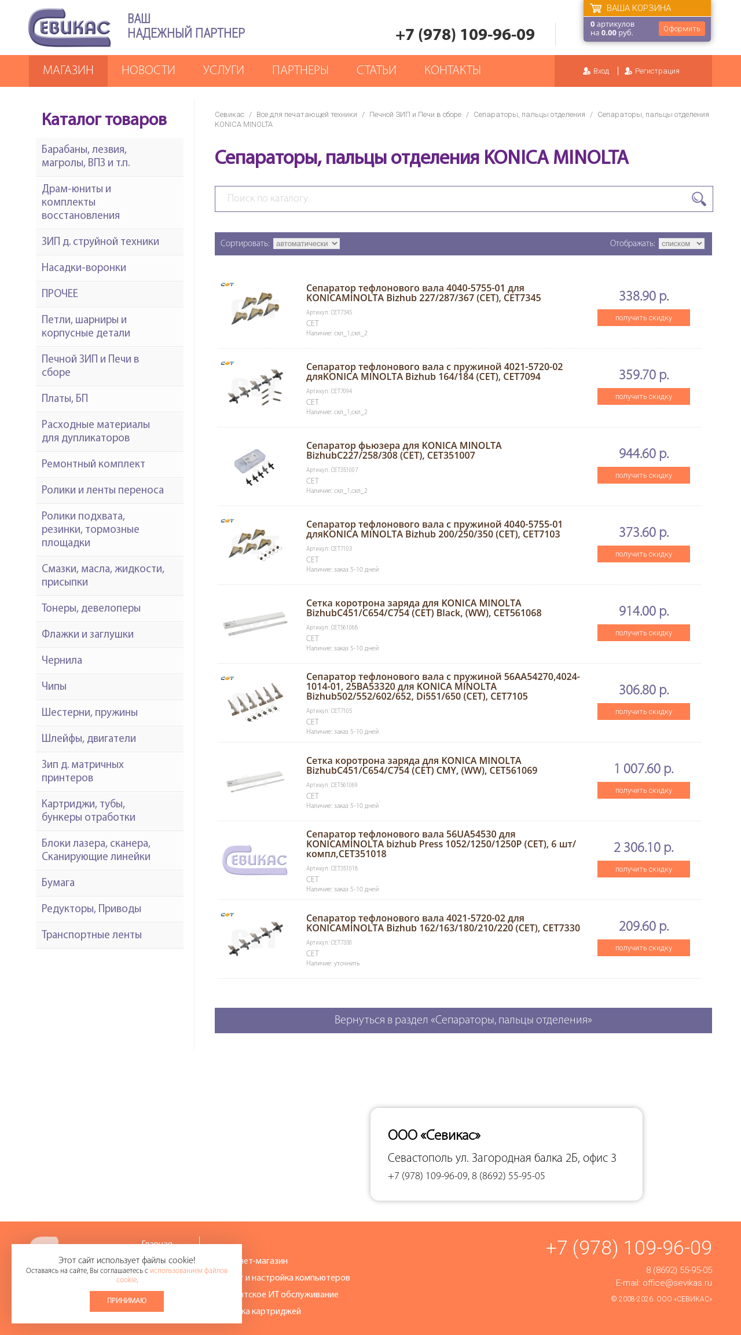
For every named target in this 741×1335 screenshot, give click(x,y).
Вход (601, 71)
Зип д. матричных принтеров (83, 772)
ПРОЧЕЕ (60, 294)
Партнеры (300, 71)
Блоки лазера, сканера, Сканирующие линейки (96, 851)
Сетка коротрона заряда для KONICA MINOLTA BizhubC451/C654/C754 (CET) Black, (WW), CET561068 (424, 608)
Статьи (377, 71)
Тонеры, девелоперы (91, 609)
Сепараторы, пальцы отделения (529, 114)
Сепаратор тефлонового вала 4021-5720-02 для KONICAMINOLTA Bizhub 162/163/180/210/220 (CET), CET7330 (443, 923)
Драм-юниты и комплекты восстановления (81, 203)
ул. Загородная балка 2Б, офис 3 (536, 1159)
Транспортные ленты (92, 935)
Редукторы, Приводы (91, 909)
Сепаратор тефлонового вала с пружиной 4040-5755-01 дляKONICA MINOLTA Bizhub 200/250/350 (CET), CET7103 (434, 529)
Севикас (229, 114)
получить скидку (643, 317)
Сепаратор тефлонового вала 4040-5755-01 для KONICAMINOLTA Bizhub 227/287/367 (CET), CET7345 (423, 292)
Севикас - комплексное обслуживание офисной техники (69, 27)
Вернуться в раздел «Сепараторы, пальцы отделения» (463, 1020)
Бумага (58, 883)
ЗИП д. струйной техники (100, 242)
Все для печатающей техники (306, 114)
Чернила (62, 661)
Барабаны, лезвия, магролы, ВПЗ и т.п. (86, 157)
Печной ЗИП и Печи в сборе (415, 114)
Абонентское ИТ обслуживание (276, 1295)
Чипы (54, 687)
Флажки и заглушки (88, 635)
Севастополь (420, 1159)
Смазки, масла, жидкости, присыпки (103, 576)
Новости (148, 71)
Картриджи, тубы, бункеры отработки (88, 811)
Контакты (452, 71)
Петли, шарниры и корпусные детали (86, 327)
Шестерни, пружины (90, 713)
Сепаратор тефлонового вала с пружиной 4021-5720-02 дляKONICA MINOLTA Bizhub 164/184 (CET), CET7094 (434, 371)
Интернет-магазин (251, 1261)
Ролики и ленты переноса (103, 490)
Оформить (681, 28)
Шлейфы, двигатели (89, 739)
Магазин (68, 71)
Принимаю (126, 1301)
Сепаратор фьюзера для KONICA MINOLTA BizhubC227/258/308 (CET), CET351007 (404, 450)
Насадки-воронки (84, 268)
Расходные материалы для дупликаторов (96, 432)
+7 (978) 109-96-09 (465, 35)
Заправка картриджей (257, 1311)
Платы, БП (65, 399)
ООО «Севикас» (684, 1299)
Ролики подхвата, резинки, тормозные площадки (91, 530)
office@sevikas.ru (677, 1283)
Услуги (223, 71)
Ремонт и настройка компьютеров (282, 1278)
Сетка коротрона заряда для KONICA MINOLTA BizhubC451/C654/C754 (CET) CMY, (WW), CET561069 (422, 765)
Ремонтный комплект (93, 464)
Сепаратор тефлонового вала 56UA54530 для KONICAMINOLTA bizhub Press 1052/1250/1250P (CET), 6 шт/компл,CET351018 (441, 844)
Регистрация (657, 71)
